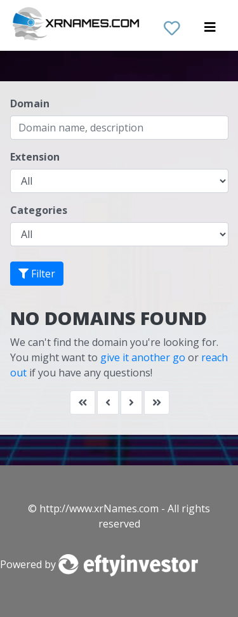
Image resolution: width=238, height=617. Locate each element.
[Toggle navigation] (210, 30)
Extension (35, 157)
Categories (38, 210)
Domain (30, 103)
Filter (36, 274)
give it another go (142, 357)
